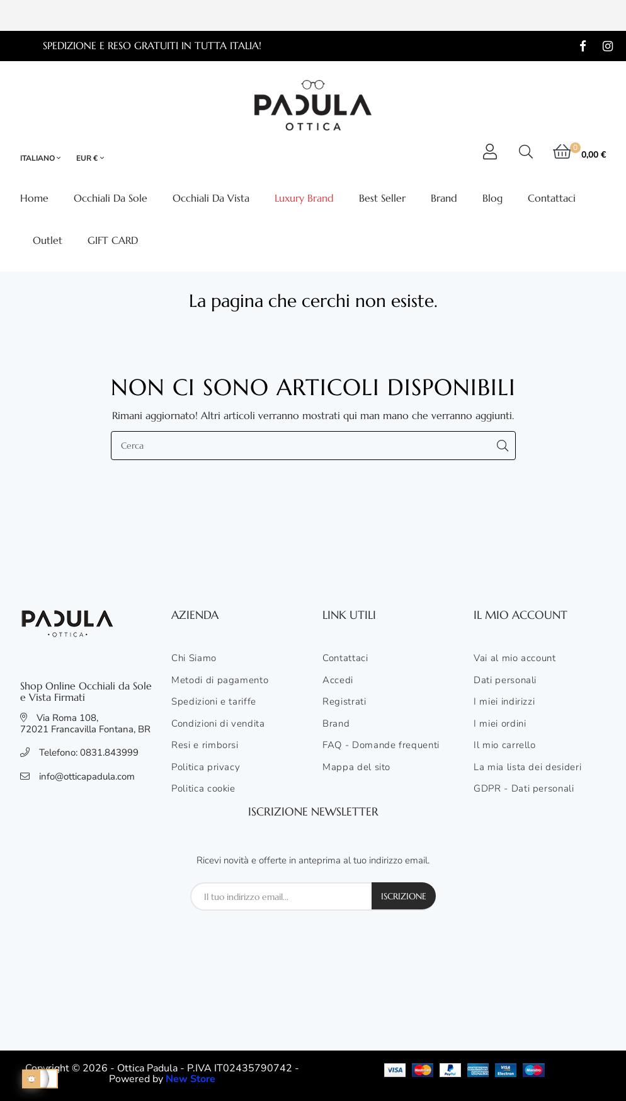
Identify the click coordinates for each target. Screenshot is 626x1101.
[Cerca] (313, 445)
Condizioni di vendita (218, 724)
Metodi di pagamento (219, 680)
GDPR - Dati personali (524, 789)
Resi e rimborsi (205, 745)
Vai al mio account (515, 658)
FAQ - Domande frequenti (381, 745)
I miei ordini (500, 724)
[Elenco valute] (90, 158)
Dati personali (505, 680)
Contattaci (345, 658)
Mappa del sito (356, 767)
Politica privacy (205, 767)
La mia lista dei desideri (527, 767)
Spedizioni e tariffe (213, 702)
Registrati (344, 702)
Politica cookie (203, 789)
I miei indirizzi (504, 702)
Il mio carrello (505, 745)
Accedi (337, 680)
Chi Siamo (194, 658)
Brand (336, 724)
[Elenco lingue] (46, 158)
